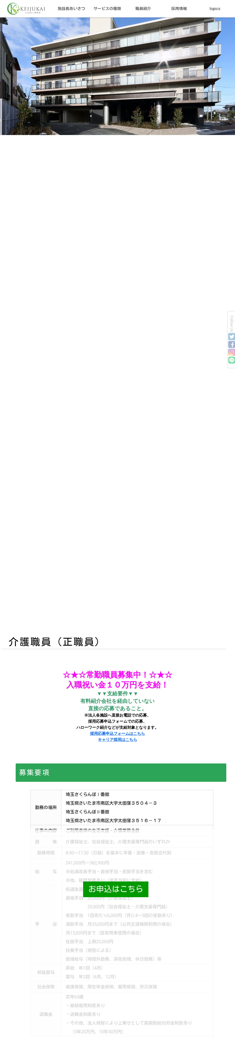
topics (215, 8)
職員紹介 (143, 8)
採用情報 (179, 8)
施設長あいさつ (71, 8)
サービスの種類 (107, 8)
